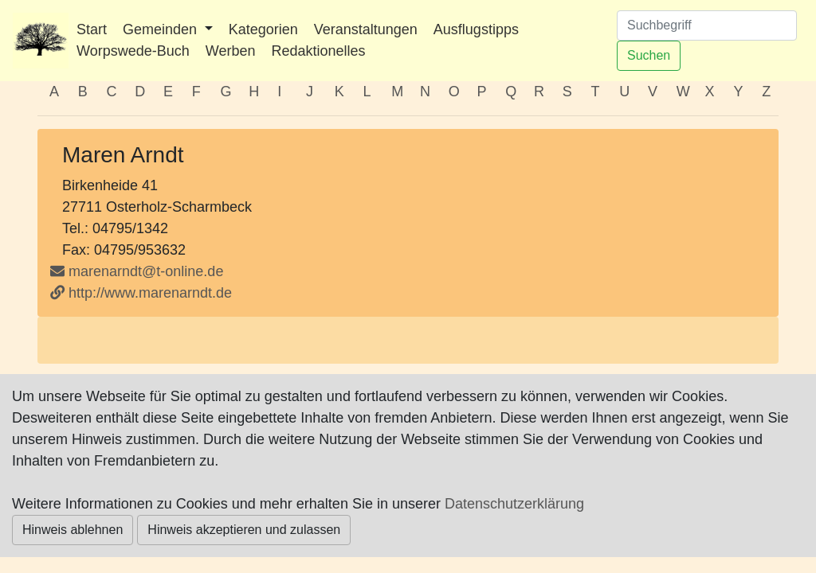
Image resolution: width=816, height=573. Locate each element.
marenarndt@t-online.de (146, 271)
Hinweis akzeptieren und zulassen (243, 529)
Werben (231, 51)
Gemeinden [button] (162, 29)
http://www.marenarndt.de (141, 293)
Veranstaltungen (366, 29)
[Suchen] (707, 25)
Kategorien (263, 29)
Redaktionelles (318, 51)
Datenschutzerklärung (514, 504)
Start (91, 29)
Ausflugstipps (476, 29)
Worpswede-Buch (133, 51)
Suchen (648, 55)
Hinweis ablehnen (72, 529)
